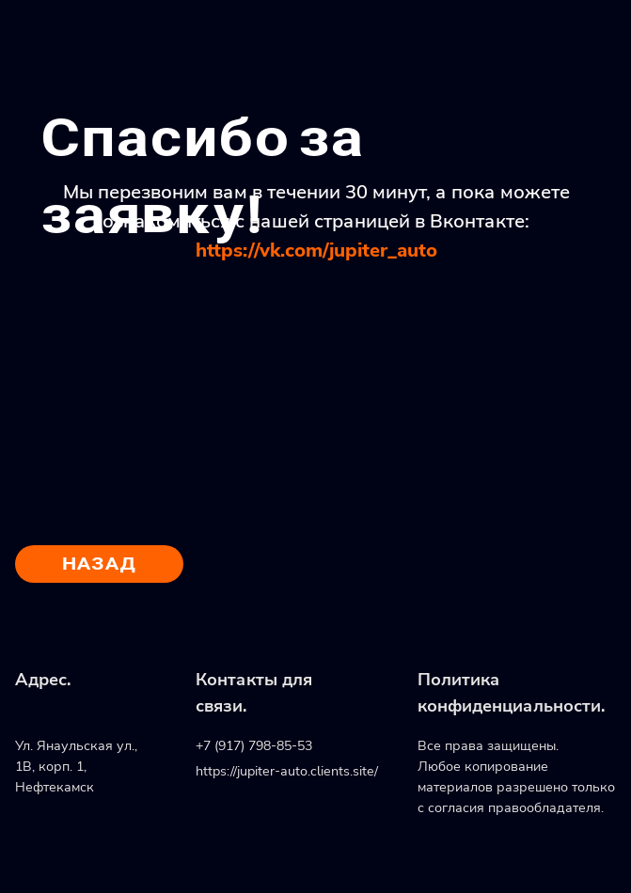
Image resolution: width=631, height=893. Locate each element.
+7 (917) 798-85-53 (254, 745)
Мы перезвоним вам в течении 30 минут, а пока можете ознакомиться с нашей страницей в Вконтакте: (316, 220)
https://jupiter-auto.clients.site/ (287, 770)
